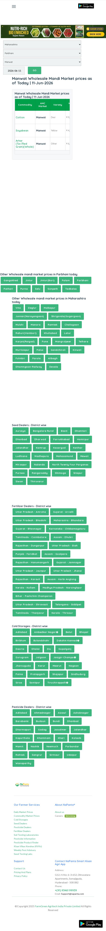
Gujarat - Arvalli (63, 511)
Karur (41, 665)
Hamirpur (83, 439)
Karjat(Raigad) (25, 341)
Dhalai (36, 648)
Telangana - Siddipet (68, 604)
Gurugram (22, 657)
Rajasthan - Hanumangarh (32, 562)
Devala (53, 366)
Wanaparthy (23, 763)
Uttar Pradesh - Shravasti (32, 604)
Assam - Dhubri (63, 537)
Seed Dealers (20, 823)
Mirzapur (21, 464)
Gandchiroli (58, 349)
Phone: (58, 886)
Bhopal (83, 632)
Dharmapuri (23, 729)
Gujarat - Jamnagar (68, 562)
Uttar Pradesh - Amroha (31, 511)
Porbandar (72, 746)
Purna (24, 288)
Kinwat (77, 349)
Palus (40, 349)
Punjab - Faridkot (26, 553)
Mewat (84, 456)
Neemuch (52, 746)
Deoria (20, 648)
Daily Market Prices (23, 812)
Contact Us (19, 868)
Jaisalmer (60, 729)
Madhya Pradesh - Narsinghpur (62, 587)
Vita (18, 307)
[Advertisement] (53, 15)
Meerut (57, 665)
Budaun (41, 721)
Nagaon (74, 665)
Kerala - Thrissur (62, 612)
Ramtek (52, 324)
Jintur (29, 280)
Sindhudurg (78, 674)
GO (34, 70)
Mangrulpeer (63, 341)
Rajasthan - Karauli (28, 579)
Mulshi (19, 324)
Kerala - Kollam (25, 587)
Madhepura (42, 456)
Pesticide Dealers (22, 827)
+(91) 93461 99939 (66, 890)
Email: (58, 893)
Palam (66, 280)
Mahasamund (64, 456)
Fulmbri (20, 358)
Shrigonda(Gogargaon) (66, 316)
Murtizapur (22, 349)
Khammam (44, 737)
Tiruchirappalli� (57, 682)
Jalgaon (41, 657)
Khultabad (50, 333)
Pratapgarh (37, 674)
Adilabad (21, 632)
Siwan (19, 481)
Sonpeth (53, 288)
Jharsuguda (23, 665)
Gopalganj (64, 648)
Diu (49, 648)
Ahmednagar (42, 712)
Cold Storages (21, 819)
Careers (65, 815)
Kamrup (41, 447)
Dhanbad (21, 439)
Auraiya (21, 430)
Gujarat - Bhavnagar (29, 528)
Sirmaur (54, 754)
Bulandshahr (41, 640)
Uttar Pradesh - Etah (65, 545)
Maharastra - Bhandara (69, 520)
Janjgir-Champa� (64, 657)
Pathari (8, 288)
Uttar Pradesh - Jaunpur (31, 570)
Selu (37, 288)
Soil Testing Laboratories (26, 835)
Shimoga (60, 472)
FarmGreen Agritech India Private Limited (57, 906)
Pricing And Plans (22, 872)
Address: (59, 870)
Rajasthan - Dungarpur (30, 545)
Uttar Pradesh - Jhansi (67, 570)
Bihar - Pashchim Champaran (34, 596)
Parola (36, 358)
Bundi (56, 721)
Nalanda (39, 464)
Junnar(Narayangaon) (30, 316)
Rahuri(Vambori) (26, 333)
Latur (67, 333)
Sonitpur (34, 682)
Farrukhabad (61, 439)
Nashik (35, 746)
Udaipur (72, 754)
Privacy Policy (20, 876)
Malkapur (49, 307)
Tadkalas (71, 288)
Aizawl (62, 712)
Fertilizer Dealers (22, 831)
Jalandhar (22, 447)
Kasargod (59, 447)
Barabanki (22, 721)
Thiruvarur (37, 481)
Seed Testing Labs (23, 854)
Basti (64, 430)
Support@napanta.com (72, 893)
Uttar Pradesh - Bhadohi (31, 520)
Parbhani (82, 280)
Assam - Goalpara (56, 553)
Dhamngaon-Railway (29, 366)
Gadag (42, 729)
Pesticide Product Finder (26, 842)
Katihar (78, 447)
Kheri (61, 737)
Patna (19, 674)
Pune (45, 341)
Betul (69, 632)
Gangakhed (11, 280)
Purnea (20, 472)
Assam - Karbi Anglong (61, 579)
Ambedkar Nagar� (46, 632)
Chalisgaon (72, 324)
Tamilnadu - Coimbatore (31, 537)
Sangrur (37, 754)
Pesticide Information (24, 838)
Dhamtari (81, 430)
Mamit (19, 746)
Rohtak (20, 754)
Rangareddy (40, 472)
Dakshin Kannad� (68, 640)
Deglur (32, 307)
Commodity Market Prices (27, 815)
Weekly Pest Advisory (25, 850)
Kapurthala (23, 737)
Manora (35, 324)
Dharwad (40, 439)
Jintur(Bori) (47, 280)
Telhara (83, 341)
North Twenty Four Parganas (70, 464)
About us (59, 812)
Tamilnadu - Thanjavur (30, 612)
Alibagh (53, 358)
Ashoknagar (81, 712)
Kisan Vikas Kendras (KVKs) (28, 846)
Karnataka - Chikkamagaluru (67, 528)
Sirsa (19, 682)
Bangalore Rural (43, 430)
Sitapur (78, 472)
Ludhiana (21, 456)
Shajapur (58, 674)
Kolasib (76, 737)
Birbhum (21, 640)
